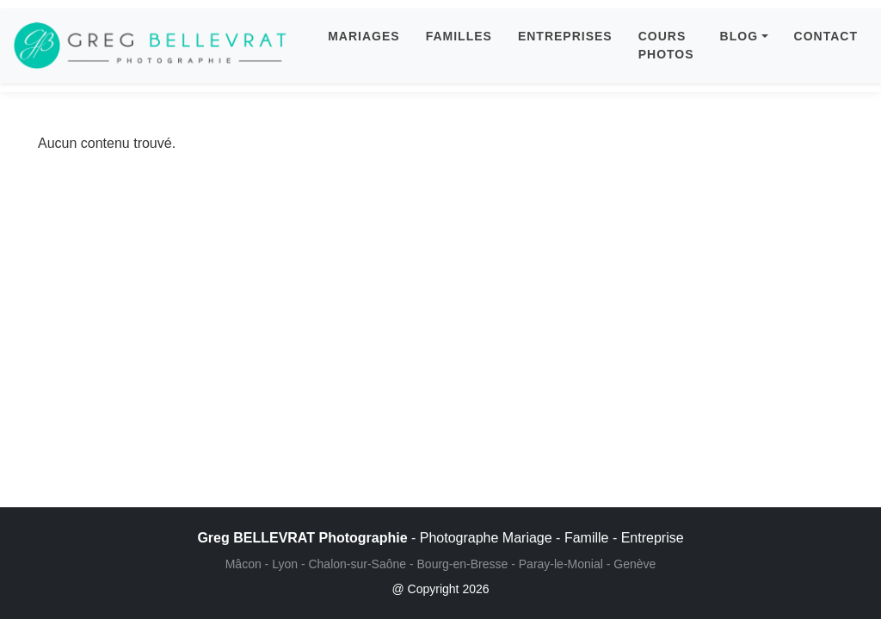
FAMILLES (459, 36)
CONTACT (826, 36)
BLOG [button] (739, 36)
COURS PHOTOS (666, 45)
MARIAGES (363, 36)
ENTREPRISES (565, 36)
